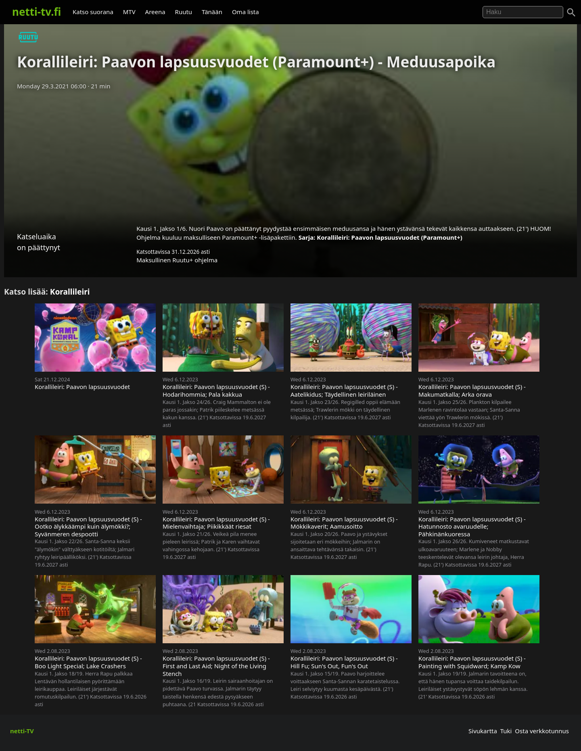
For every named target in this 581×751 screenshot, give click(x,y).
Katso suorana (93, 12)
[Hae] (523, 12)
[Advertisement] (290, 154)
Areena (155, 12)
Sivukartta (482, 731)
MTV (129, 12)
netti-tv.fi (36, 11)
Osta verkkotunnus (542, 731)
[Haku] (571, 12)
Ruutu (183, 12)
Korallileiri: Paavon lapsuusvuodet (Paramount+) (389, 237)
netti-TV (22, 731)
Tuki (506, 731)
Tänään (212, 12)
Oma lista (245, 12)
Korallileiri (70, 291)
